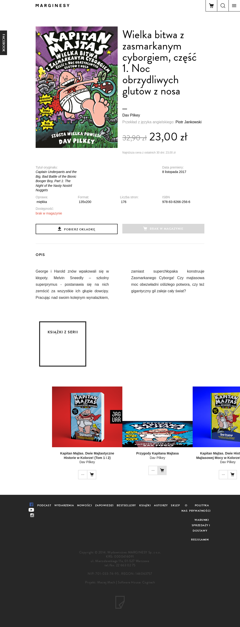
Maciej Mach (106, 582)
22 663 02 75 (125, 565)
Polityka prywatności (200, 508)
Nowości (84, 505)
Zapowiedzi (104, 505)
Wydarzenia (64, 505)
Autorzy (161, 505)
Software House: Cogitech (136, 582)
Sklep (175, 505)
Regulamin (200, 539)
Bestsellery (126, 505)
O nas (184, 508)
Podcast (44, 505)
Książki (145, 505)
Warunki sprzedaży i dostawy (201, 525)
